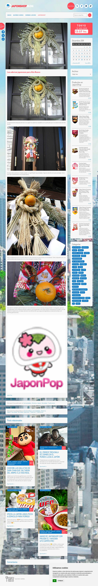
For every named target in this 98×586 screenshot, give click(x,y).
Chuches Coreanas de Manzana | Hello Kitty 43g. (84, 225)
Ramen (50, 532)
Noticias (15, 510)
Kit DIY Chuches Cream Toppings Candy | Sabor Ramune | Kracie (84, 103)
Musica (83, 275)
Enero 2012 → (88, 63)
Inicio (9, 15)
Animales (19, 509)
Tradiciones (51, 403)
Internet (83, 264)
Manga (81, 272)
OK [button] (54, 580)
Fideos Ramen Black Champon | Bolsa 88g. (84, 116)
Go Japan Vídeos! (78, 261)
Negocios (76, 278)
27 (79, 59)
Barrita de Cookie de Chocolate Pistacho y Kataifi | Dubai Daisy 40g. (85, 90)
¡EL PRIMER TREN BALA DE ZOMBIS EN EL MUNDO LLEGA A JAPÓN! (50, 454)
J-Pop (74, 267)
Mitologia (76, 275)
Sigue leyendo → (10, 484)
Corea (83, 255)
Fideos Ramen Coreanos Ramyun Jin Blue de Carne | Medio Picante (85, 209)
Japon (39, 403)
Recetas (75, 286)
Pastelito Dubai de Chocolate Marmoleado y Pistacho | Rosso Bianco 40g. (84, 150)
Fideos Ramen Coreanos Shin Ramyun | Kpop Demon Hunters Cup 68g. (85, 191)
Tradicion (33, 412)
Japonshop (41, 15)
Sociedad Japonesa (23, 412)
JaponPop (9, 395)
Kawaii (75, 272)
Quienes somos (20, 579)
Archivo (75, 71)
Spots (82, 292)
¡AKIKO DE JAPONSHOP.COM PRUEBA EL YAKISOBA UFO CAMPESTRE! (51, 538)
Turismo (85, 300)
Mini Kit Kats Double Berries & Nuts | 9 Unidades (84, 131)
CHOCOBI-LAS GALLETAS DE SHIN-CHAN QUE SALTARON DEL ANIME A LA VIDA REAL (18, 470)
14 (82, 53)
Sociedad (44, 403)
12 (76, 53)
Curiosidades (27, 403)
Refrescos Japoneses (80, 289)
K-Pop (83, 269)
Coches (80, 250)
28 (82, 59)
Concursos (76, 255)
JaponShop (71, 6)
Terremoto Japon (78, 298)
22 (84, 56)
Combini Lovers (30, 15)
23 (87, 56)
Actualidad (44, 447)
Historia (34, 403)
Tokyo (88, 298)
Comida (25, 461)
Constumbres (28, 411)
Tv (73, 303)
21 (82, 56)
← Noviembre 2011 (76, 63)
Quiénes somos (18, 15)
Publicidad (76, 283)
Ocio (74, 281)
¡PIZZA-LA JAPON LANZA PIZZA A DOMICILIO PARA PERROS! (20, 515)
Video (78, 303)
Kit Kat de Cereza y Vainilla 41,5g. (83, 178)
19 (76, 56)
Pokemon (80, 281)
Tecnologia (76, 295)
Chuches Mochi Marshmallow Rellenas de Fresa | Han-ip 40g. (84, 165)
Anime (9, 461)
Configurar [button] (60, 580)
